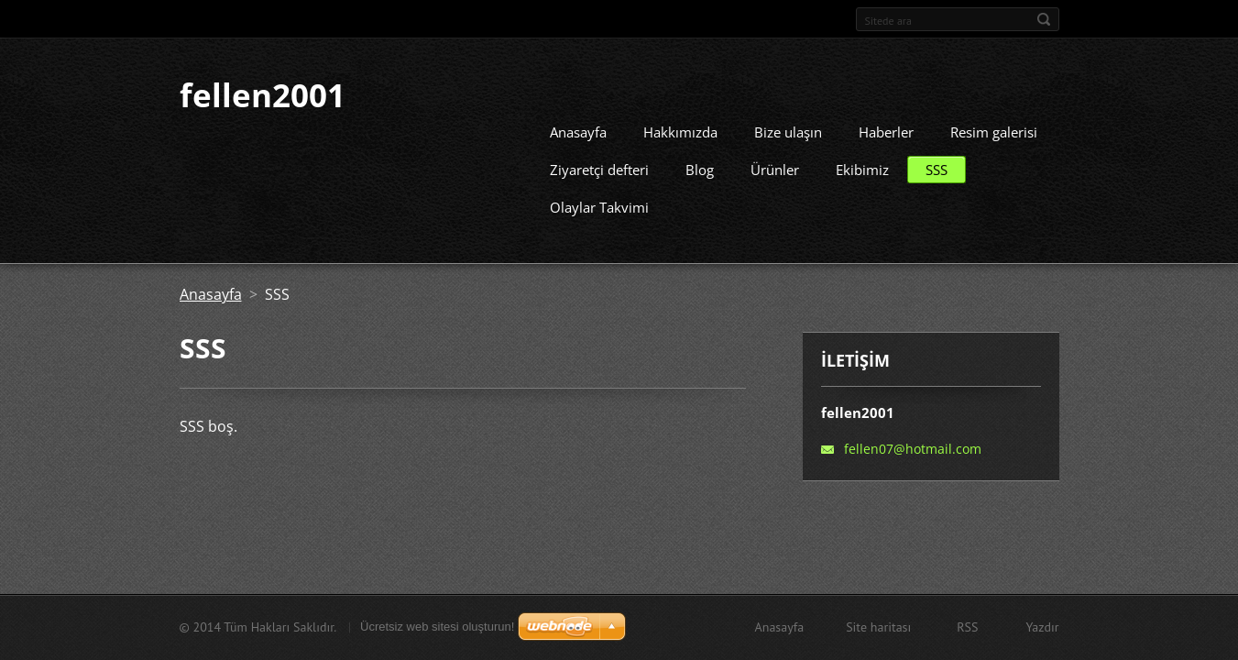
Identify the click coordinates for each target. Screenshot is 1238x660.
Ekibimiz (862, 164)
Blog (699, 164)
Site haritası (878, 627)
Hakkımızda (680, 126)
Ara (1044, 19)
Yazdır (1041, 627)
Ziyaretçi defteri (599, 164)
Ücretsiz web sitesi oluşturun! (437, 626)
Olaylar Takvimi (599, 201)
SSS (937, 164)
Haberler (886, 126)
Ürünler (774, 164)
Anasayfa (578, 126)
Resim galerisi (993, 126)
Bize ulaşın (788, 126)
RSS (967, 627)
